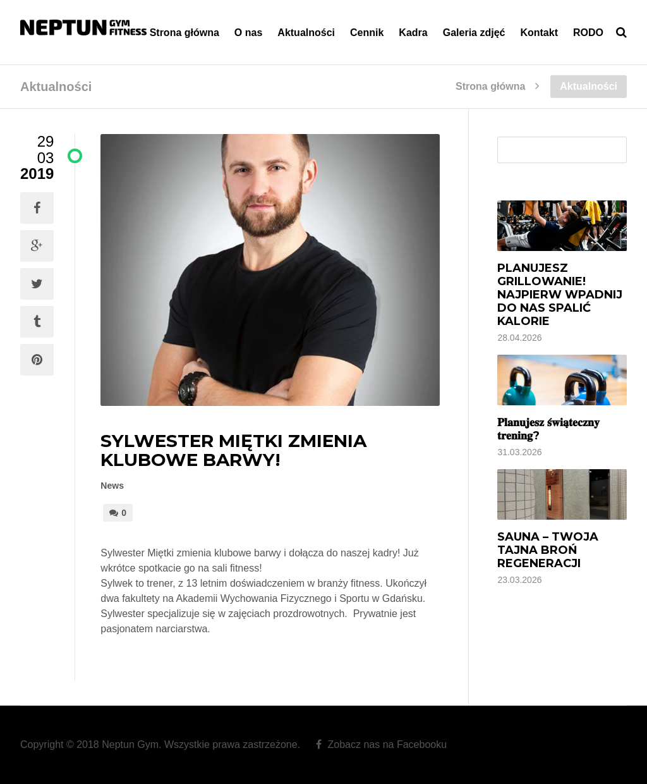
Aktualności (306, 32)
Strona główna (184, 32)
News (112, 486)
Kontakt (539, 32)
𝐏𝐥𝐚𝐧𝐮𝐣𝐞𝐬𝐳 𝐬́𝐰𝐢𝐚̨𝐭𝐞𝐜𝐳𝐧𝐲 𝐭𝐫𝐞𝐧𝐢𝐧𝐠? (548, 429)
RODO (588, 32)
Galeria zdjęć (474, 32)
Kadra (413, 32)
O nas (248, 32)
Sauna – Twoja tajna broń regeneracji (547, 550)
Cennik (367, 32)
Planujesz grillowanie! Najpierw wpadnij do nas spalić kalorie (559, 294)
